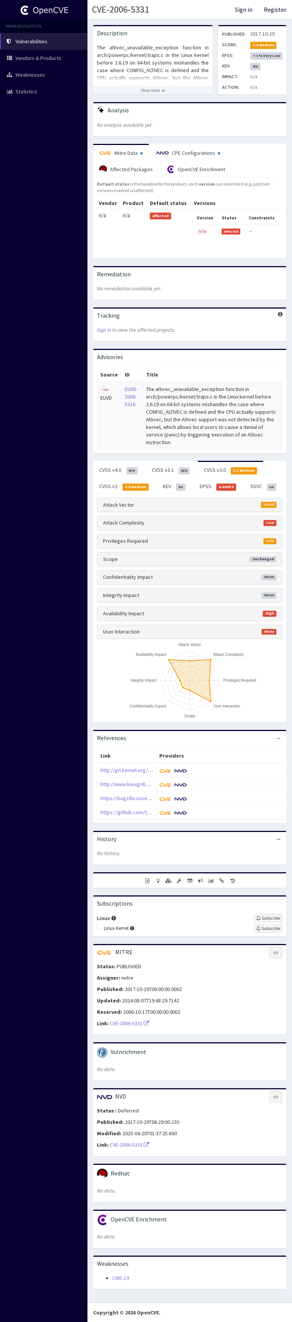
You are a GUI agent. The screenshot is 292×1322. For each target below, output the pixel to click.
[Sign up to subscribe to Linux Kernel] (268, 928)
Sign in (243, 9)
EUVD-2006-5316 (131, 397)
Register (275, 9)
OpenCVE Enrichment (196, 169)
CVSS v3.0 (230, 470)
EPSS (218, 486)
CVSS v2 (124, 486)
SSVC (263, 486)
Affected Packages (126, 169)
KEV (174, 486)
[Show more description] (153, 90)
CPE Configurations (188, 153)
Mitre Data (121, 153)
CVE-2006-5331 (120, 9)
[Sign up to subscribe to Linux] (268, 918)
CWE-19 (120, 1278)
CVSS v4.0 (118, 470)
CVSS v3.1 (171, 470)
